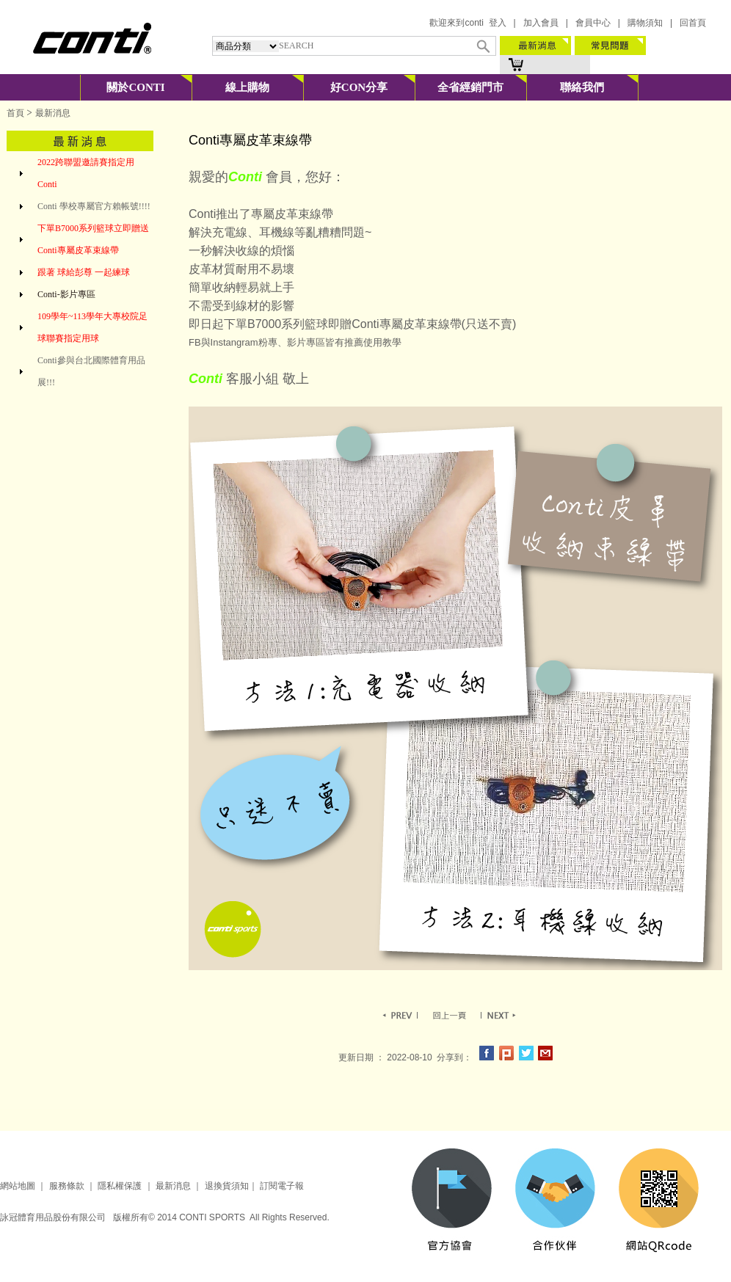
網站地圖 (17, 1186)
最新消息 (172, 1186)
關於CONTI (135, 87)
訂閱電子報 (282, 1186)
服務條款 (66, 1186)
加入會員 (541, 23)
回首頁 (693, 23)
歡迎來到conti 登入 (467, 23)
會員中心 (593, 23)
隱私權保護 (120, 1186)
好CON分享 (359, 87)
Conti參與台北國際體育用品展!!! (91, 371)
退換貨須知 (227, 1186)
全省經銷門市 (470, 87)
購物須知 (645, 23)
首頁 (15, 113)
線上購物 (247, 87)
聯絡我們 (582, 87)
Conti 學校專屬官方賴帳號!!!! (93, 206)
